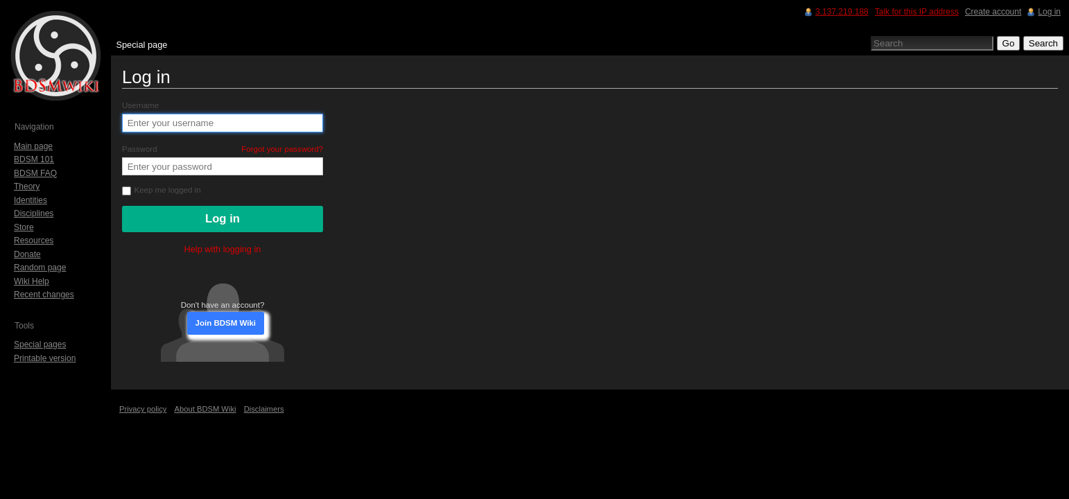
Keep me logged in (161, 190)
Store (24, 227)
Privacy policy (142, 409)
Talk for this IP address (917, 12)
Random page (40, 267)
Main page (33, 146)
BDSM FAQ (35, 173)
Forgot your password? (282, 149)
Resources (33, 240)
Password (222, 149)
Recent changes (44, 294)
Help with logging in (222, 249)
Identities (30, 200)
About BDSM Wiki (205, 409)
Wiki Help (31, 281)
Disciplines (33, 213)
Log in (1049, 12)
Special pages (40, 344)
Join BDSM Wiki (226, 323)
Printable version (45, 358)
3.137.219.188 (842, 12)
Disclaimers (264, 409)
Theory (27, 186)
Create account (993, 12)
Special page (141, 45)
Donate (27, 254)
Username (140, 105)
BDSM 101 (34, 159)
